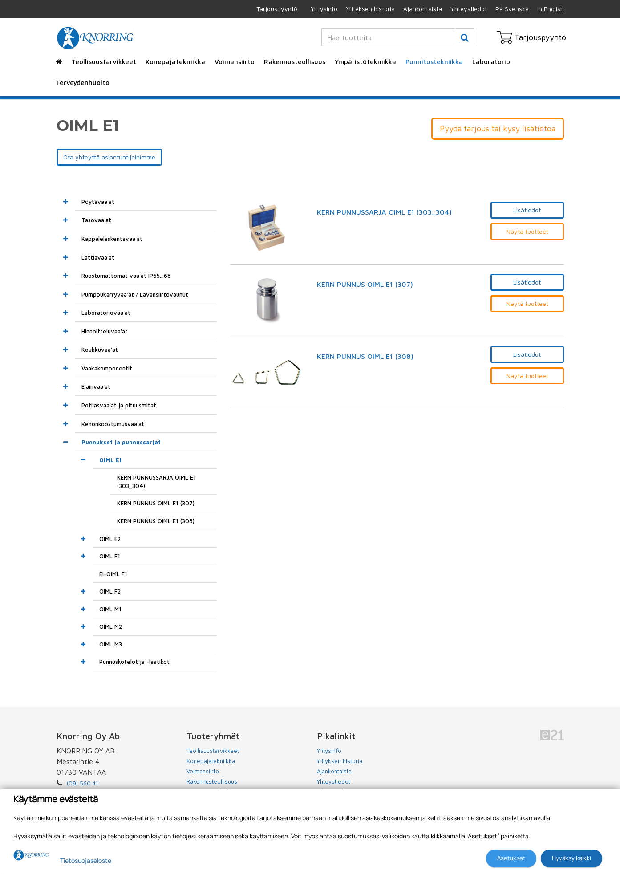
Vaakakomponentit (106, 368)
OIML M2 (110, 626)
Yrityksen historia (370, 8)
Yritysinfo (324, 8)
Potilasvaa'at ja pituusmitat (118, 405)
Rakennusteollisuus (294, 61)
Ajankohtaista (422, 8)
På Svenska (512, 8)
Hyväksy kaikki (571, 858)
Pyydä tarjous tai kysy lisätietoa (497, 128)
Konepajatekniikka (175, 61)
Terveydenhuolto (82, 82)
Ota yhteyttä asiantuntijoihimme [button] (109, 157)
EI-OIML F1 (113, 573)
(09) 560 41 (82, 783)
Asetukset (511, 858)
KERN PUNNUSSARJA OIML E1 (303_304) (384, 212)
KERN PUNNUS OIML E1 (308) (365, 356)
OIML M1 (110, 609)
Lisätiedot (527, 210)
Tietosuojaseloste (85, 860)
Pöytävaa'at (97, 201)
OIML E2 (110, 538)
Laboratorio (491, 61)
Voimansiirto (235, 61)
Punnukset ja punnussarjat (121, 442)
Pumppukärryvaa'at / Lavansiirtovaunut (134, 294)
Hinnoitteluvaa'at (104, 331)
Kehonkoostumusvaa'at (112, 423)
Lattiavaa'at (97, 257)
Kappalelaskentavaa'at (111, 238)
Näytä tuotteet (527, 231)
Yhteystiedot (468, 8)
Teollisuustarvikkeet (103, 61)
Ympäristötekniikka (365, 61)
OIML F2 (110, 591)
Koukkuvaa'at (99, 349)
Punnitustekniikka (434, 61)
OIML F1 (109, 556)
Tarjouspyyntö (276, 8)
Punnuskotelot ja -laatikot (134, 661)
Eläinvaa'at (95, 386)
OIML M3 (110, 644)
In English (550, 8)
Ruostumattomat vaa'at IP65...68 (126, 275)
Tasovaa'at (96, 220)
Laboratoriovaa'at (105, 312)
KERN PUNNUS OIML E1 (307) (365, 284)
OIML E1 (110, 459)
